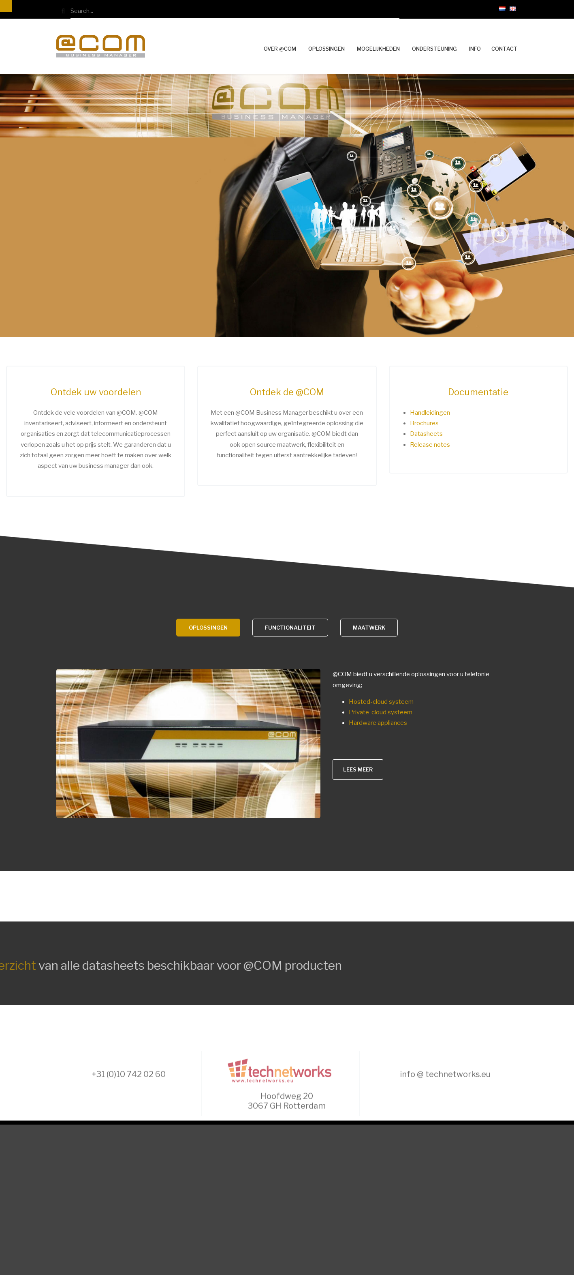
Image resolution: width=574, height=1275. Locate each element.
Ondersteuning (434, 48)
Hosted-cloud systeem (381, 701)
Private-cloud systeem (380, 712)
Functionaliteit (290, 627)
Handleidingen (430, 412)
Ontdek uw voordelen (96, 392)
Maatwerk (369, 627)
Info (475, 48)
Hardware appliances (378, 722)
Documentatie (478, 392)
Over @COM (280, 48)
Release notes (430, 444)
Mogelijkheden (378, 48)
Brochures (424, 423)
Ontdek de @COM (287, 392)
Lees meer (358, 769)
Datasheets (426, 433)
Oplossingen (326, 48)
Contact (504, 49)
